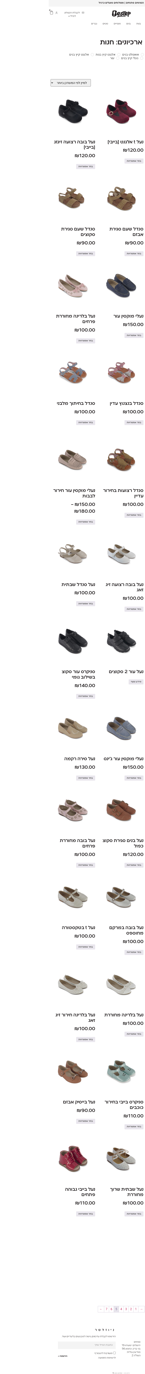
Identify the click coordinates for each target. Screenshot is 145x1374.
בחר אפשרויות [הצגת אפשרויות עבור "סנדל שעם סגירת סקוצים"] (37, 254)
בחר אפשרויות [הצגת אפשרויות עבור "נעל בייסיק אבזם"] (37, 1121)
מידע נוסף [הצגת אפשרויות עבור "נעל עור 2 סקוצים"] (87, 682)
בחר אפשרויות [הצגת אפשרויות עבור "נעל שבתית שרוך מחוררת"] (85, 1214)
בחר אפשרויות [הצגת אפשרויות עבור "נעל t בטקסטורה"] (37, 947)
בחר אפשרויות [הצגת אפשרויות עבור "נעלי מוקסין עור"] (85, 335)
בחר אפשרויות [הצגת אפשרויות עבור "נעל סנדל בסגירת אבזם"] (133, 1040)
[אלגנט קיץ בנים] (43, 54)
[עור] (69, 58)
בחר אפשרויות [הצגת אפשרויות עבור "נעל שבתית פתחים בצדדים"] (133, 952)
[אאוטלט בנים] (93, 54)
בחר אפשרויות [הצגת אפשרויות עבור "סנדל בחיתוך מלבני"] (37, 423)
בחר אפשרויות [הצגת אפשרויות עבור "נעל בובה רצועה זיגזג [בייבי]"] (37, 167)
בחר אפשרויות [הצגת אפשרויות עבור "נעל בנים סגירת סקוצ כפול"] (85, 865)
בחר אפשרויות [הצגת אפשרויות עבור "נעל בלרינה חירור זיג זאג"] (37, 1040)
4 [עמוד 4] (72, 1309)
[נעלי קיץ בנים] (92, 58)
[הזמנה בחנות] (22, 83)
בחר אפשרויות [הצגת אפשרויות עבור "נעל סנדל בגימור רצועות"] (133, 341)
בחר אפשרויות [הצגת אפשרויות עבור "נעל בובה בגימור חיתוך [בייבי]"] (133, 167)
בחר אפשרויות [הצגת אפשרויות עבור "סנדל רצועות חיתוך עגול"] (133, 515)
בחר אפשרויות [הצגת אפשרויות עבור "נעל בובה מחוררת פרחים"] (37, 865)
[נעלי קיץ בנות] (116, 58)
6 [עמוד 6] (63, 1309)
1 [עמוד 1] (87, 1309)
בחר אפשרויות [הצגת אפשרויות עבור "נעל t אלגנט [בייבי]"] (85, 161)
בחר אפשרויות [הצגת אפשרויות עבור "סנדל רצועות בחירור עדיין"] (85, 515)
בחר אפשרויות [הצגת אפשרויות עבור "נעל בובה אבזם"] (133, 1208)
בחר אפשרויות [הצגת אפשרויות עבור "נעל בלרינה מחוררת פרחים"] (37, 341)
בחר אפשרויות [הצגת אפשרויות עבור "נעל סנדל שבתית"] (37, 604)
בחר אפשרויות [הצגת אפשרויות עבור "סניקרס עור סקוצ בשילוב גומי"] (37, 696)
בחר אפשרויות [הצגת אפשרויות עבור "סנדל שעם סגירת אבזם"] (85, 254)
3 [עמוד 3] (77, 1309)
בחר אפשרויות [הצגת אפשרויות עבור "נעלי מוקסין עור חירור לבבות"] (37, 522)
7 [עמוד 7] (58, 1309)
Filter (136, 69)
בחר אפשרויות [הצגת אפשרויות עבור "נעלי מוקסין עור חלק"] (133, 778)
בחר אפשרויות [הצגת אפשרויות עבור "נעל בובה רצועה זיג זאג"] (133, 428)
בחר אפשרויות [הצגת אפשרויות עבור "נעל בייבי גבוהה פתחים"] (37, 1214)
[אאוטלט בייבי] (140, 54)
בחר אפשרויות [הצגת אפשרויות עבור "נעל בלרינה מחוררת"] (85, 1034)
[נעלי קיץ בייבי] (140, 58)
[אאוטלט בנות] (117, 54)
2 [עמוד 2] (82, 1309)
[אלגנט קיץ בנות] (70, 54)
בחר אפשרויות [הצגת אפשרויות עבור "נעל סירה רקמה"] (37, 778)
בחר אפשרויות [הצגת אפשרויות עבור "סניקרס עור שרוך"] (133, 691)
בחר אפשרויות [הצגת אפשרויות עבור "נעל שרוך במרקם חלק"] (133, 860)
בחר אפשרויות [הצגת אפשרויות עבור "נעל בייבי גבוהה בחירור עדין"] (133, 1127)
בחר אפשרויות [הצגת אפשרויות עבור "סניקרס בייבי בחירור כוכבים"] (85, 1127)
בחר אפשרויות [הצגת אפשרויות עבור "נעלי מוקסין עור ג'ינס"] (85, 778)
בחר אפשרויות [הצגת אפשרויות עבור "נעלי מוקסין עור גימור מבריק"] (133, 254)
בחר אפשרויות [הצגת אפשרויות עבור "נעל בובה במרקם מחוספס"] (85, 952)
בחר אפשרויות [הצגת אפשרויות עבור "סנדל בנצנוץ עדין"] (85, 423)
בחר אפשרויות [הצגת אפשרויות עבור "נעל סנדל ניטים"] (133, 604)
